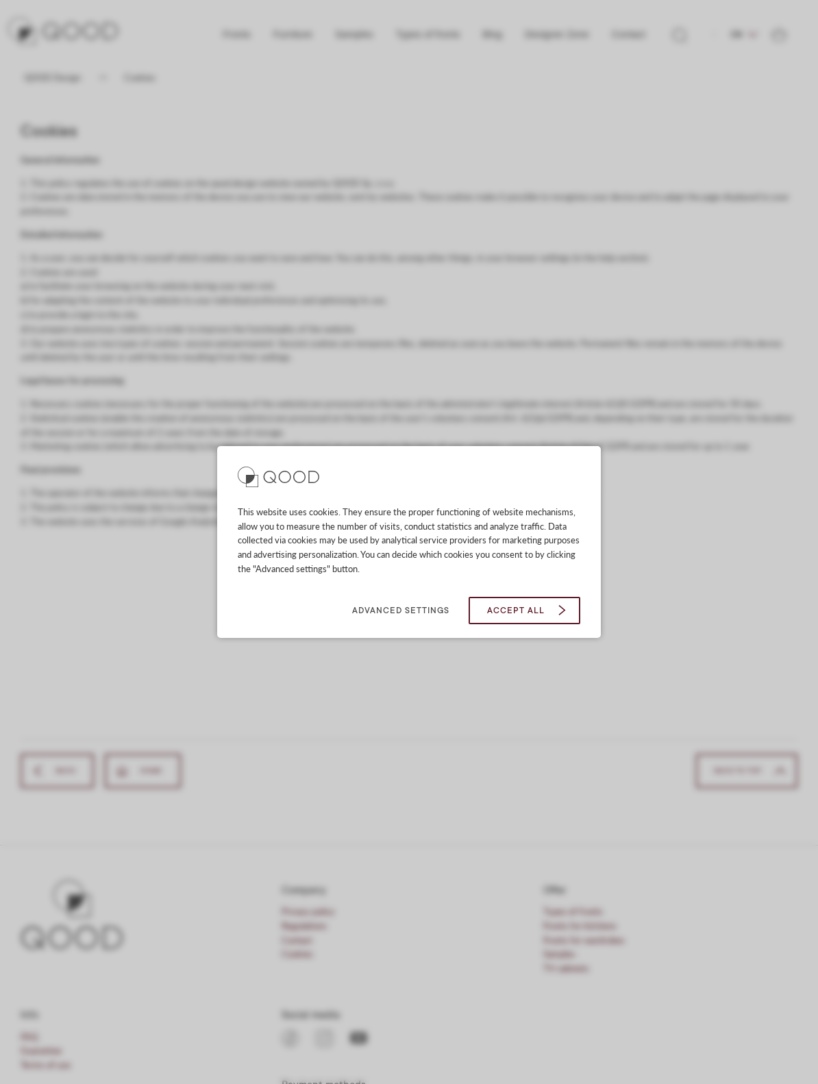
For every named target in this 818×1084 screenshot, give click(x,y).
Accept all (516, 610)
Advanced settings (400, 610)
